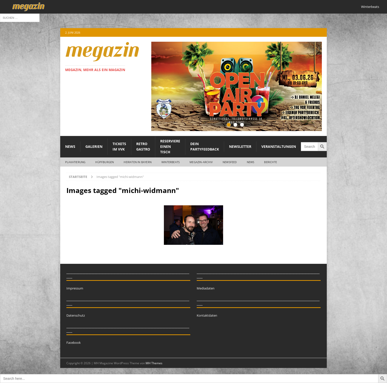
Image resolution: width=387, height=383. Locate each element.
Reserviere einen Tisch (170, 146)
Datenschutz (75, 315)
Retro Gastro (143, 146)
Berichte (270, 162)
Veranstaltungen (278, 146)
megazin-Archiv (201, 162)
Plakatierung (75, 162)
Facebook (73, 342)
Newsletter (240, 146)
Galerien (93, 146)
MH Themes (154, 363)
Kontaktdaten (207, 315)
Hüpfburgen (104, 162)
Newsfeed (230, 162)
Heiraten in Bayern (138, 162)
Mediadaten (205, 288)
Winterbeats (370, 6)
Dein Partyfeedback (204, 146)
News (70, 146)
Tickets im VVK (119, 146)
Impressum (74, 288)
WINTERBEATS (170, 162)
